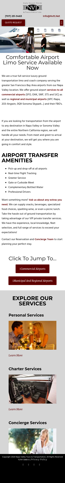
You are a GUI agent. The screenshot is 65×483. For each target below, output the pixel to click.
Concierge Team (44, 239)
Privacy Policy (39, 459)
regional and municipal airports (28, 99)
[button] (61, 23)
